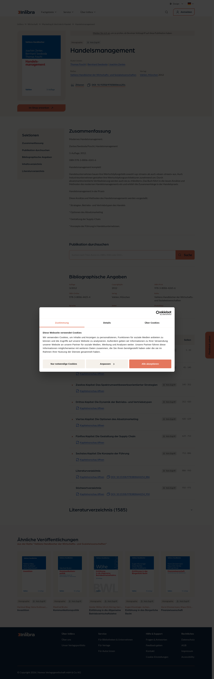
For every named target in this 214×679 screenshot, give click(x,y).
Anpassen (107, 364)
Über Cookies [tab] (152, 322)
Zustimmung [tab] (62, 322)
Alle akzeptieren (150, 364)
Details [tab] (107, 322)
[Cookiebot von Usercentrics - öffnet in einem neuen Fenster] (158, 313)
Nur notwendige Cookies (64, 364)
